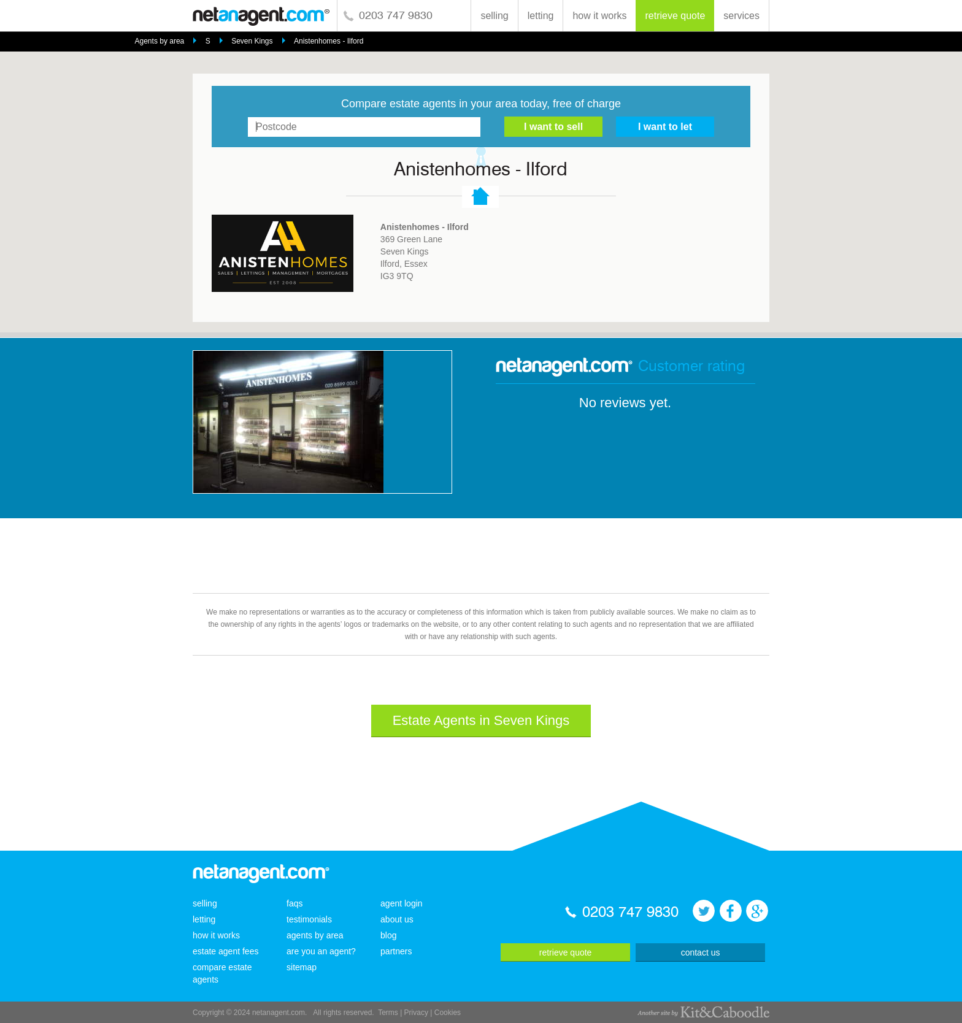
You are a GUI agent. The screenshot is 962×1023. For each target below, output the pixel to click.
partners (396, 951)
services (741, 15)
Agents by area (160, 41)
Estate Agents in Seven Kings (481, 720)
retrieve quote (675, 15)
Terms (388, 1012)
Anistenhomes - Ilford (328, 41)
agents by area (315, 935)
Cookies (447, 1012)
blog (388, 935)
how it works (599, 15)
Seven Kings (251, 41)
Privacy (416, 1012)
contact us (700, 952)
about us (397, 919)
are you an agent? (321, 951)
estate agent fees (225, 951)
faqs (294, 903)
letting (541, 15)
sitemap (302, 967)
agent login (401, 903)
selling (494, 15)
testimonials (309, 919)
